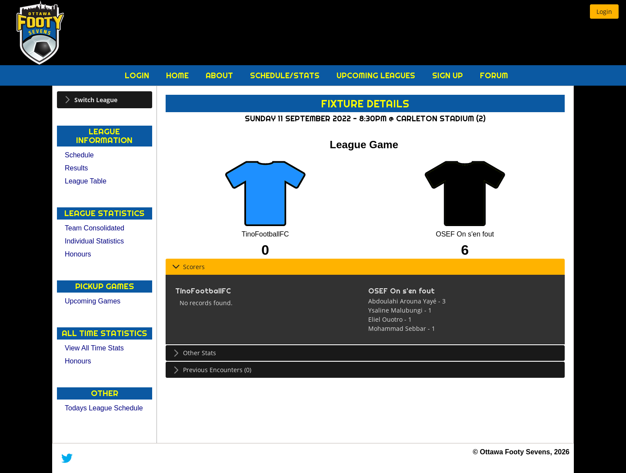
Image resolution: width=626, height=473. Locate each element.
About (220, 75)
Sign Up (448, 75)
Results (76, 168)
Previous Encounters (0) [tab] (211, 370)
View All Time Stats (94, 348)
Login (138, 75)
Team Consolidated (94, 228)
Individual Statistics (94, 241)
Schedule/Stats (286, 75)
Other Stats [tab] (194, 353)
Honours (78, 254)
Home (178, 75)
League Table (86, 181)
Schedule (79, 155)
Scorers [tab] (188, 267)
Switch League (95, 100)
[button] (604, 11)
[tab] (104, 99)
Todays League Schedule (104, 408)
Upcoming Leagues (376, 75)
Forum (494, 75)
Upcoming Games (92, 301)
